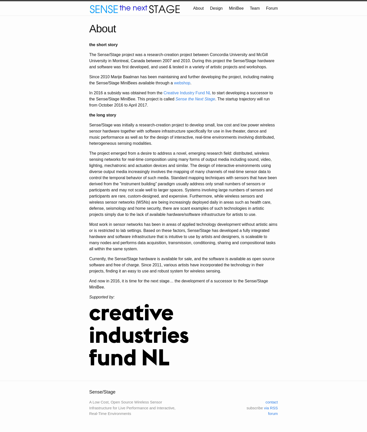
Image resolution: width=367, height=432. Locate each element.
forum (273, 413)
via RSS (271, 408)
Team (255, 8)
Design (216, 8)
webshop (182, 83)
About (198, 8)
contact (272, 402)
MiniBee (236, 8)
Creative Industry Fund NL (187, 93)
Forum (272, 8)
